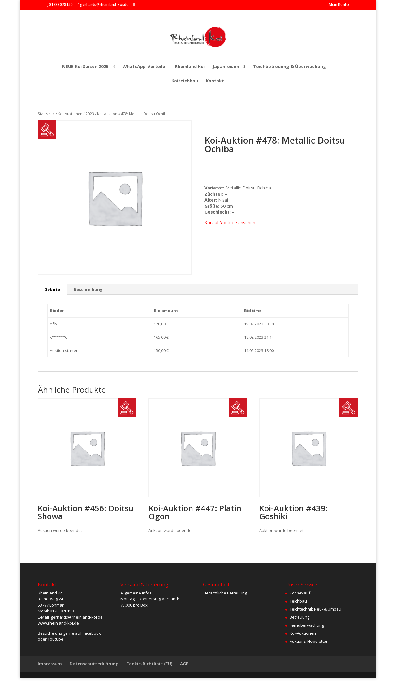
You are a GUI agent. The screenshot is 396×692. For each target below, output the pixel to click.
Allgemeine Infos (136, 593)
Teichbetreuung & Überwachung (289, 66)
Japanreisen (226, 66)
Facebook (92, 633)
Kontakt (215, 81)
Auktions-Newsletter (309, 641)
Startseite (46, 113)
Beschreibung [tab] (88, 289)
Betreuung (299, 617)
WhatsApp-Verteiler (145, 66)
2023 (89, 113)
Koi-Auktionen (70, 113)
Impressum (50, 664)
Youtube (55, 639)
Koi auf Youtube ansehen (229, 222)
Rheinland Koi (190, 66)
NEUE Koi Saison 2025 (85, 66)
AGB (184, 664)
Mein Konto (339, 5)
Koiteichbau (184, 81)
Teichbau (298, 601)
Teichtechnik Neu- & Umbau (315, 609)
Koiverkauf (300, 593)
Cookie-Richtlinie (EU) (149, 664)
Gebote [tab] (52, 289)
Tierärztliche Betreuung (225, 593)
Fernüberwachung (307, 625)
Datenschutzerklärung (94, 664)
